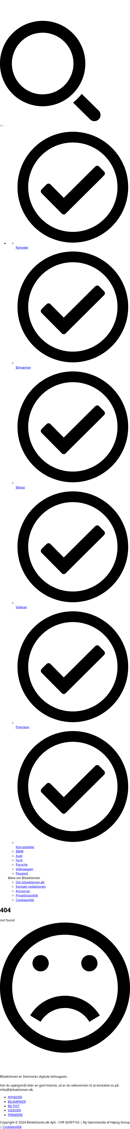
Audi (19, 856)
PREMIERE (15, 1115)
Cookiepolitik (12, 1127)
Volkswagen (24, 869)
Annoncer (23, 891)
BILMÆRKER (17, 1102)
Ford (19, 860)
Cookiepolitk (25, 900)
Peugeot (22, 873)
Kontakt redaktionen (31, 886)
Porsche (21, 864)
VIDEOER (14, 1110)
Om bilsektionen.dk (30, 882)
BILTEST (13, 1106)
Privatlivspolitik (27, 895)
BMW (20, 851)
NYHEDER (15, 1097)
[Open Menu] (1, 125)
